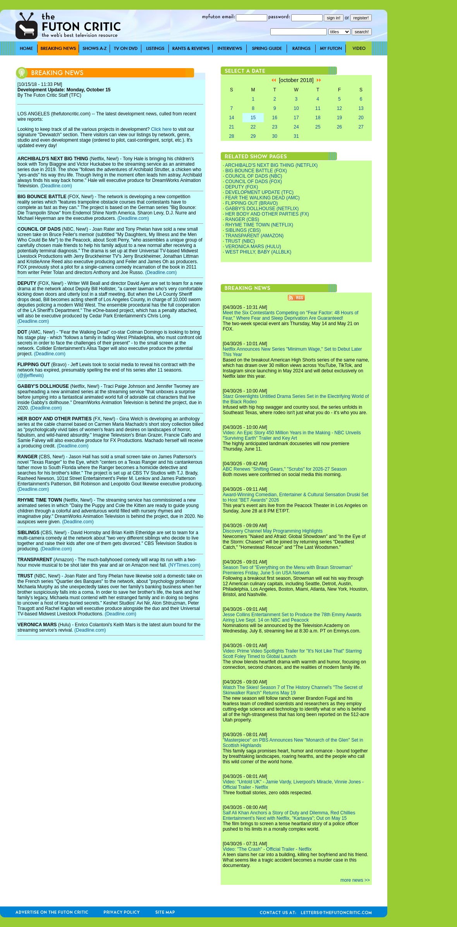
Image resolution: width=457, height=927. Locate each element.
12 (339, 108)
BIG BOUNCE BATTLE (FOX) (256, 170)
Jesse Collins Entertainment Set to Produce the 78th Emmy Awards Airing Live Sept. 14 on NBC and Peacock (292, 617)
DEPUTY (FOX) (241, 187)
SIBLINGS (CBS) (243, 230)
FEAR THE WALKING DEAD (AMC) (262, 197)
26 (339, 127)
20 (360, 117)
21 (231, 127)
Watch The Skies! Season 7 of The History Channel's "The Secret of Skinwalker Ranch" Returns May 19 (293, 690)
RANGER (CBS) (242, 219)
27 (360, 127)
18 (317, 117)
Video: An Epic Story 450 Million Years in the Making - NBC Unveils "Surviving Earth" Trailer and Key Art (292, 435)
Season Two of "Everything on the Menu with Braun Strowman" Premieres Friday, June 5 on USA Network (287, 570)
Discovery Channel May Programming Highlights (273, 531)
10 (296, 108)
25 (317, 127)
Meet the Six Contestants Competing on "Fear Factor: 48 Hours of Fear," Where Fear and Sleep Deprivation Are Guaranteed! (290, 315)
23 (274, 127)
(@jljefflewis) (30, 375)
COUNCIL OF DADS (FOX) (253, 181)
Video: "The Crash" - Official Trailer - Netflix (267, 849)
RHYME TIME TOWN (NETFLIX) (259, 225)
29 (253, 136)
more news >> (355, 880)
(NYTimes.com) (184, 565)
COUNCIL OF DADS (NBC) (253, 176)
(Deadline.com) (56, 185)
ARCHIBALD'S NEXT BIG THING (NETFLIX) (271, 165)
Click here (161, 129)
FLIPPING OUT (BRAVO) (251, 203)
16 (274, 117)
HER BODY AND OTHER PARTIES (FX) (267, 214)
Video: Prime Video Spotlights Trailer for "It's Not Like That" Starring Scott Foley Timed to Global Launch (292, 653)
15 (253, 117)
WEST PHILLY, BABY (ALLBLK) (258, 252)
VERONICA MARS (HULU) (253, 246)
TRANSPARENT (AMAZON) (254, 235)
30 (274, 136)
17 (296, 117)
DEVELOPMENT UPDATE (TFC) (259, 192)
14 (231, 117)
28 (231, 136)
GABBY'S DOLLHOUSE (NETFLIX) (262, 208)
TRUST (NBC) (239, 241)
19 (339, 117)
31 (296, 136)
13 (360, 108)
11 (317, 108)
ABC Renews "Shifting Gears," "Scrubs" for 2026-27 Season (285, 469)
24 (296, 127)
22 (253, 127)
